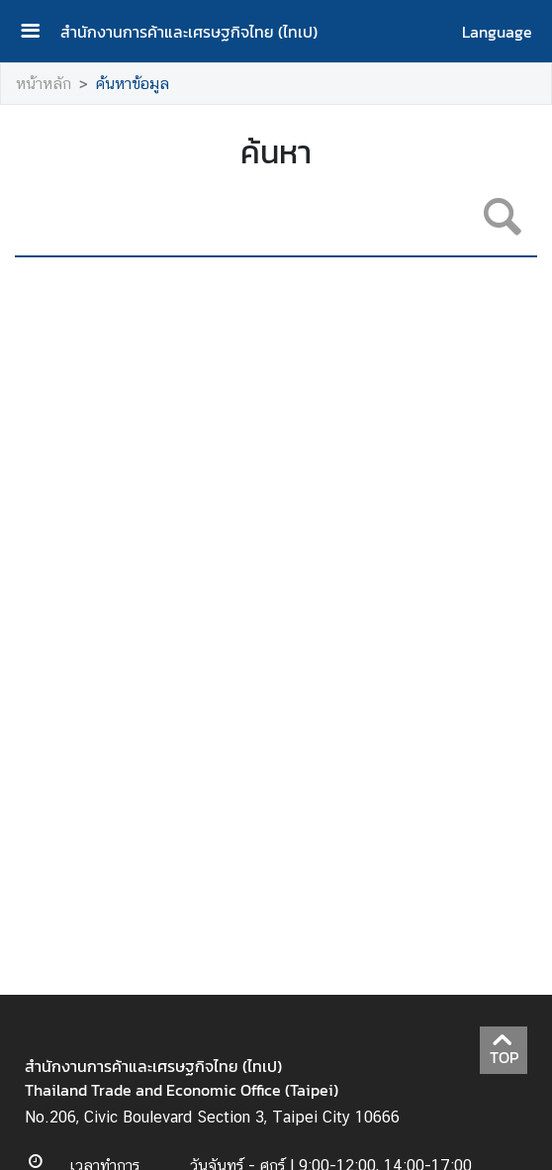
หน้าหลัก (43, 83)
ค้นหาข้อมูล (132, 83)
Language (497, 32)
